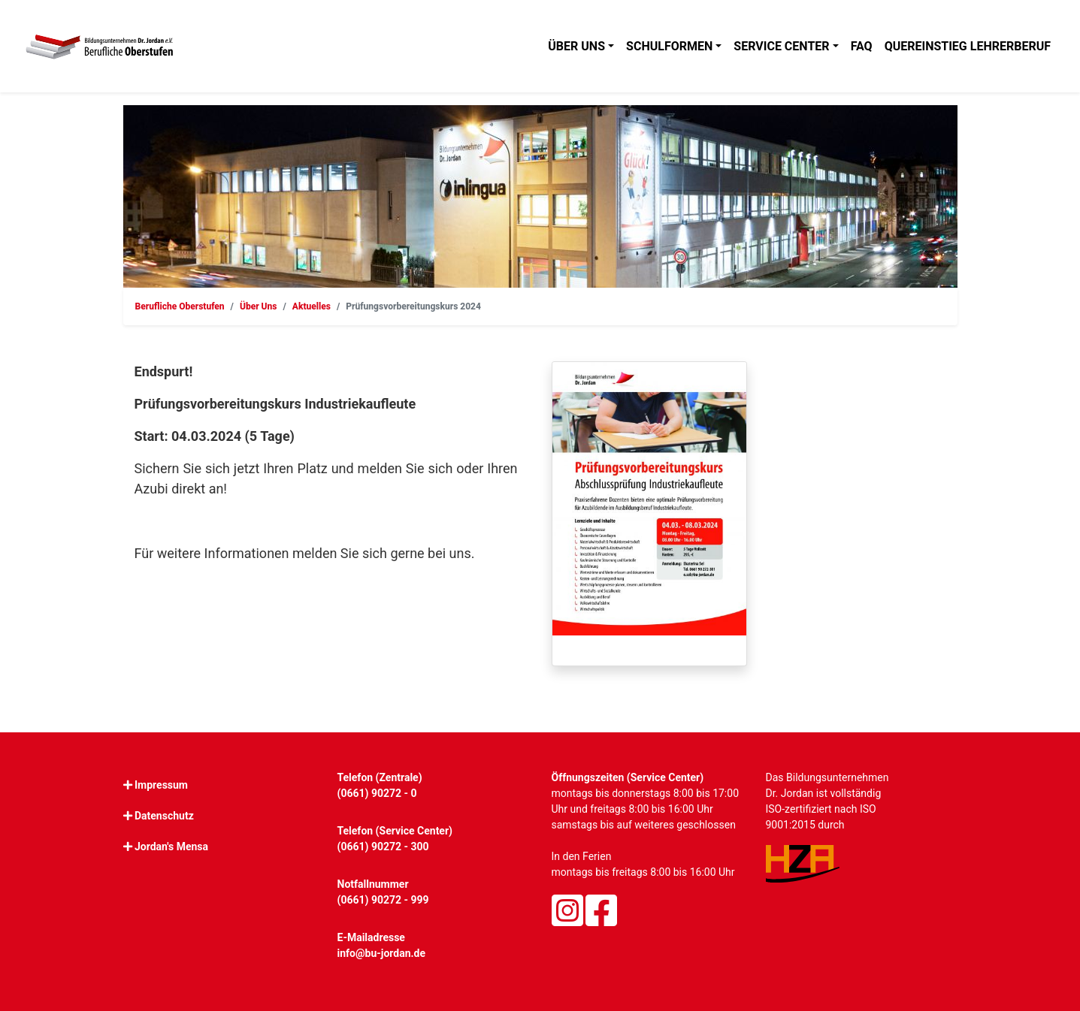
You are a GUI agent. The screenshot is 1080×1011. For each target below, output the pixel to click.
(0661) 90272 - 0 (377, 793)
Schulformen (669, 46)
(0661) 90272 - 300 (383, 846)
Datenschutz (164, 816)
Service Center (781, 46)
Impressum (161, 785)
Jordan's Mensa (171, 846)
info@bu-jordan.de (381, 953)
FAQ (862, 46)
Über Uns (258, 306)
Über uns (576, 46)
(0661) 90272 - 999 (383, 900)
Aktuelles (311, 306)
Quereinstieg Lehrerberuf (968, 46)
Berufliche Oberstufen (180, 306)
